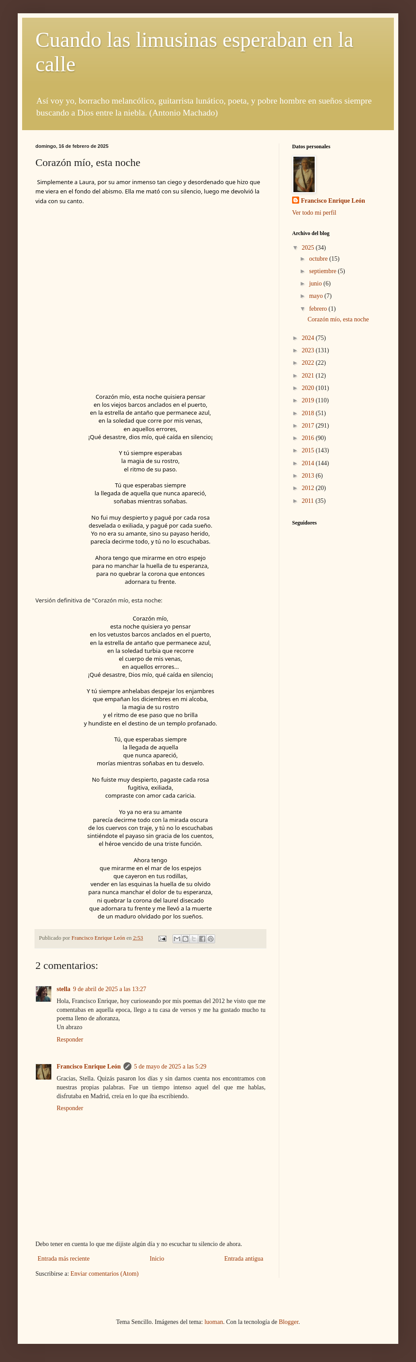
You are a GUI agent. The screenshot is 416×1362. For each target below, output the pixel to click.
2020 (309, 388)
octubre (319, 258)
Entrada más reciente (63, 1258)
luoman (213, 1322)
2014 (309, 463)
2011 (309, 501)
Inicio (157, 1258)
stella (63, 989)
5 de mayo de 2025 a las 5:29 (170, 1066)
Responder (70, 1039)
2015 (309, 450)
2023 (309, 350)
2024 (309, 338)
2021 (309, 375)
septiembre (323, 271)
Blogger (288, 1322)
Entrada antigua (243, 1258)
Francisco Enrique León (89, 1066)
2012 (309, 488)
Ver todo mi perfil (314, 212)
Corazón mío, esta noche (338, 319)
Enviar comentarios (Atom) (104, 1273)
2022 (309, 362)
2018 (309, 413)
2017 (309, 425)
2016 (309, 438)
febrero (318, 308)
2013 (309, 475)
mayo (316, 296)
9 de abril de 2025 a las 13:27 (109, 989)
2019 (309, 400)
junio (316, 283)
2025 (309, 247)
